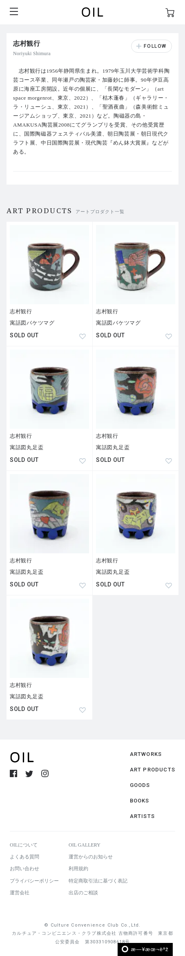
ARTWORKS (146, 754)
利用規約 (78, 868)
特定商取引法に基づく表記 (98, 881)
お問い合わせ (24, 868)
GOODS (140, 785)
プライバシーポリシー (34, 881)
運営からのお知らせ (91, 857)
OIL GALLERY (84, 845)
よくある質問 (24, 857)
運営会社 (19, 893)
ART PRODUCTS (152, 770)
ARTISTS (142, 816)
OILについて (24, 845)
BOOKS (139, 801)
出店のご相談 (83, 893)
